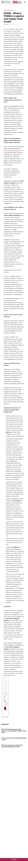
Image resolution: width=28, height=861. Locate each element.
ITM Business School (9, 10)
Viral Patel (6, 24)
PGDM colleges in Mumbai (11, 150)
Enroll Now (14, 859)
